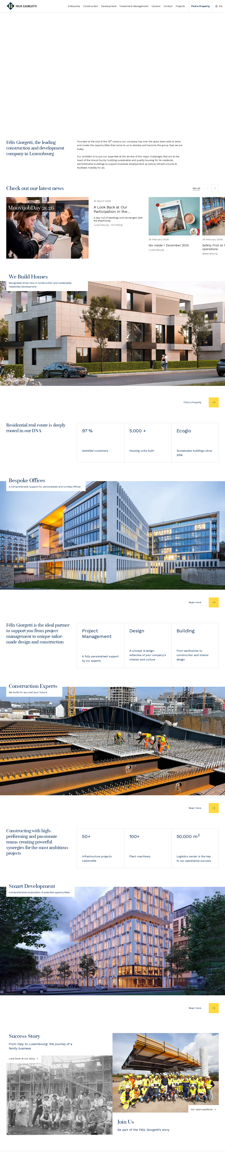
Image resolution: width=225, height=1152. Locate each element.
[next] (215, 188)
